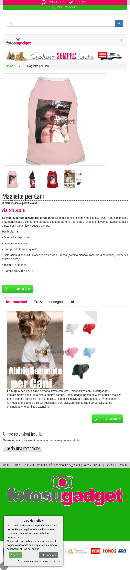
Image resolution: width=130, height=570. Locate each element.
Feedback (110, 464)
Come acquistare (92, 464)
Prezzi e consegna (48, 302)
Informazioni (16, 302)
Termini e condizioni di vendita (29, 464)
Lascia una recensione (22, 448)
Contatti (122, 464)
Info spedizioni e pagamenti (65, 464)
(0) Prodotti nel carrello (64, 7)
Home (9, 66)
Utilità (74, 302)
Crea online (16, 289)
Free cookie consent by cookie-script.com (39, 561)
